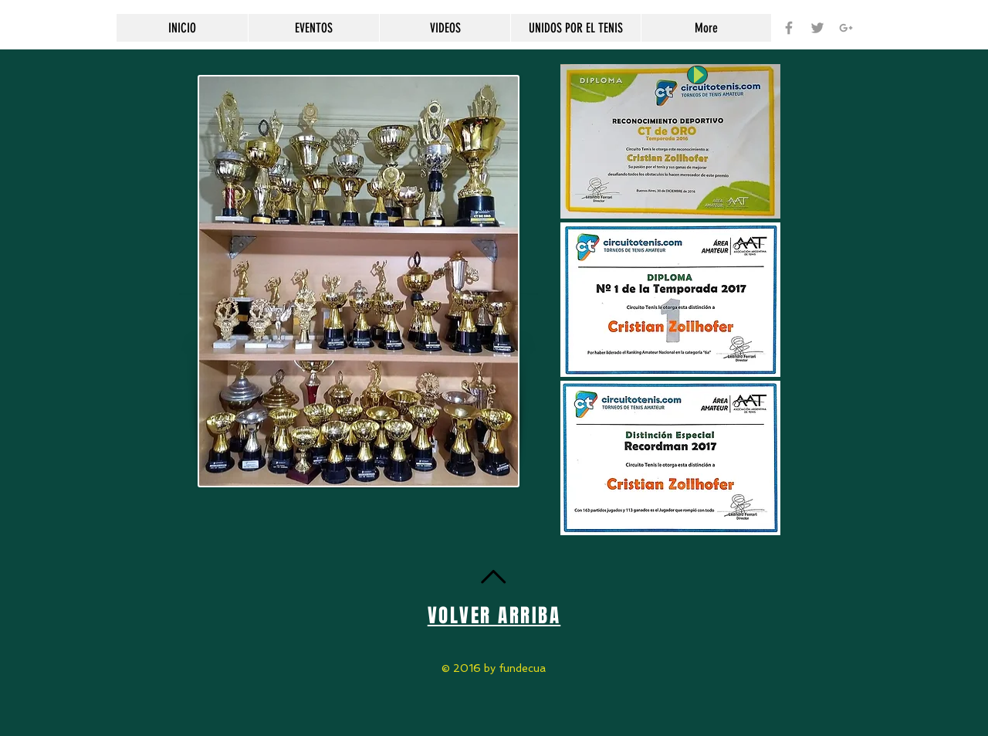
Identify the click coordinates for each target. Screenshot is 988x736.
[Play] (697, 74)
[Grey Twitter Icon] (817, 27)
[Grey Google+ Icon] (845, 27)
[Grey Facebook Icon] (788, 27)
